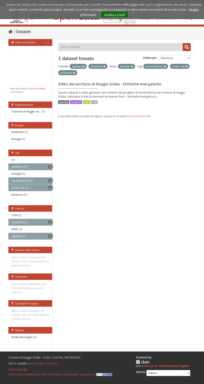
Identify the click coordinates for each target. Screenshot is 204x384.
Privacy (13, 374)
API (117, 116)
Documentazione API (137, 116)
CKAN (142, 362)
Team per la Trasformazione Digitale (165, 366)
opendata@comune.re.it (42, 363)
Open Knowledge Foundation (74, 374)
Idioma (140, 372)
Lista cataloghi (17, 369)
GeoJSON (76, 102)
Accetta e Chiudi (114, 14)
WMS (86, 102)
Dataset (23, 31)
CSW (94, 102)
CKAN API (45, 374)
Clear (46, 42)
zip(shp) (63, 102)
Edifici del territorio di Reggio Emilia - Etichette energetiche (109, 84)
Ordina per (149, 58)
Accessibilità (28, 374)
